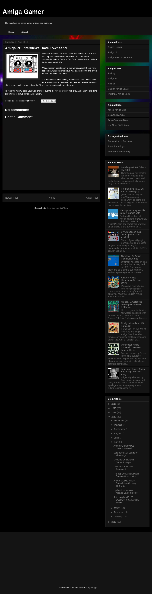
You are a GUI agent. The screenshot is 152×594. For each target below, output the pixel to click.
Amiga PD (113, 78)
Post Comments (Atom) (57, 208)
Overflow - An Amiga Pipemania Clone (131, 257)
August (117, 433)
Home (11, 32)
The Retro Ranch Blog (119, 151)
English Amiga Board (118, 89)
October (118, 425)
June (116, 437)
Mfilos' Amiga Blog (117, 110)
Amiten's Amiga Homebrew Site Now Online (131, 280)
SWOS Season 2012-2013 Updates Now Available (131, 235)
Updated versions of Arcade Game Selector (126, 491)
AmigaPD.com (61, 91)
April (116, 442)
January (118, 516)
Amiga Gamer (23, 11)
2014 (114, 412)
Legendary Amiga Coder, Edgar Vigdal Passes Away (133, 372)
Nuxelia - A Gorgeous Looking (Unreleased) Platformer (131, 304)
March (117, 508)
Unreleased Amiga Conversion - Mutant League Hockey (131, 347)
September (119, 429)
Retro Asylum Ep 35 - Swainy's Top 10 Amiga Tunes (126, 500)
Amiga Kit (112, 52)
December (119, 420)
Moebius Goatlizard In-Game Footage (125, 461)
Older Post (92, 197)
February (119, 512)
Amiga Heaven (115, 47)
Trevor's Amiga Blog (118, 120)
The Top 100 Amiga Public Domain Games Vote (132, 211)
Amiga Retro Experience (120, 57)
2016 (114, 404)
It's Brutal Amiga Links (119, 94)
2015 (114, 408)
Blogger (93, 587)
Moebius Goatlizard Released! (123, 468)
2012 (114, 522)
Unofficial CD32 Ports (118, 125)
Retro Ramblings (116, 146)
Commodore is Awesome (120, 141)
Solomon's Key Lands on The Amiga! (126, 454)
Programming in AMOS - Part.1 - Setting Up (133, 190)
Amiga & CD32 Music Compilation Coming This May (125, 483)
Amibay (111, 73)
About (24, 32)
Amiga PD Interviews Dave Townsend (124, 447)
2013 (114, 416)
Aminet (111, 83)
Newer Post (11, 197)
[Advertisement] (28, 556)
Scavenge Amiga (116, 115)
